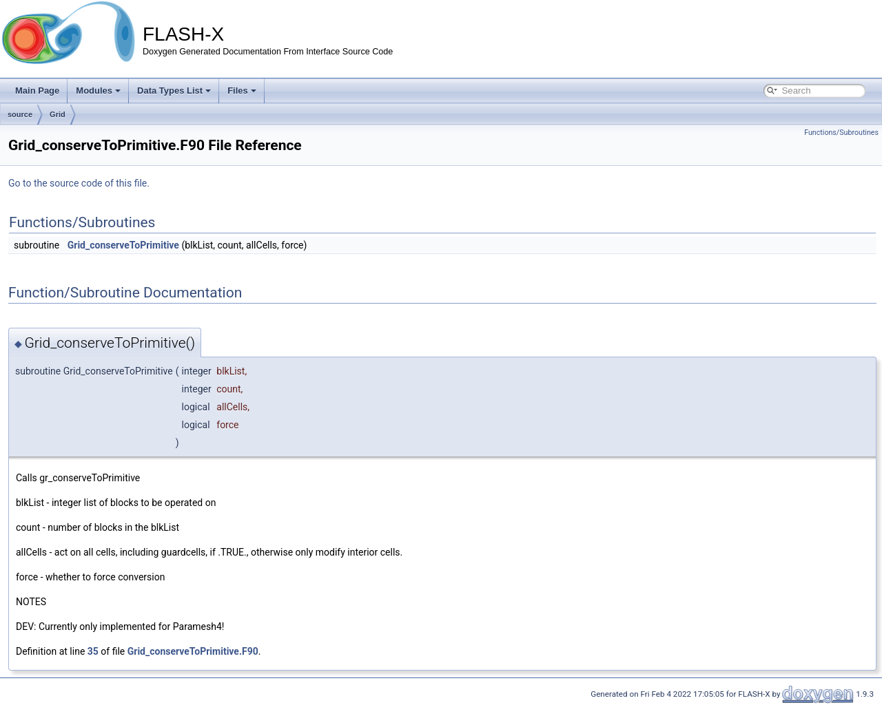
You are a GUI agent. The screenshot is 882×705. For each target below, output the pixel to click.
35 (93, 651)
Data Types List (174, 90)
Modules (98, 90)
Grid (57, 114)
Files (241, 90)
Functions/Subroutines (841, 132)
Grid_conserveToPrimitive (123, 245)
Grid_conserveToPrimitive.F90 (192, 651)
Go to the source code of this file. (79, 183)
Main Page (37, 90)
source (20, 114)
